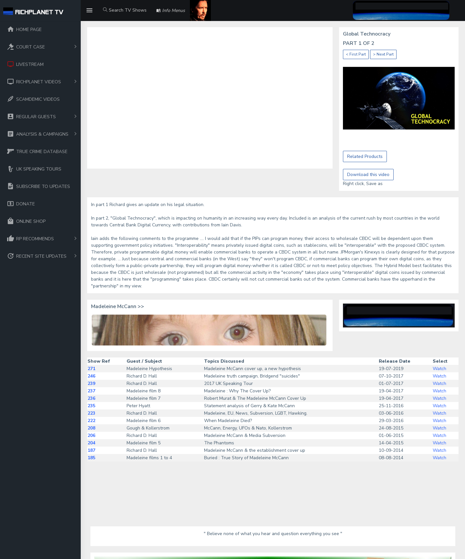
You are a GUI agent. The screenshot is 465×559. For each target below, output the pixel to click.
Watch (439, 369)
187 (91, 450)
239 (91, 383)
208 (91, 428)
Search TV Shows (125, 10)
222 (91, 421)
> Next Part (383, 54)
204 (91, 443)
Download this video (368, 174)
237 (91, 391)
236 (91, 398)
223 (91, 413)
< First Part (356, 54)
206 (91, 435)
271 (91, 369)
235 (91, 406)
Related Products (365, 156)
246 (91, 376)
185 (91, 458)
